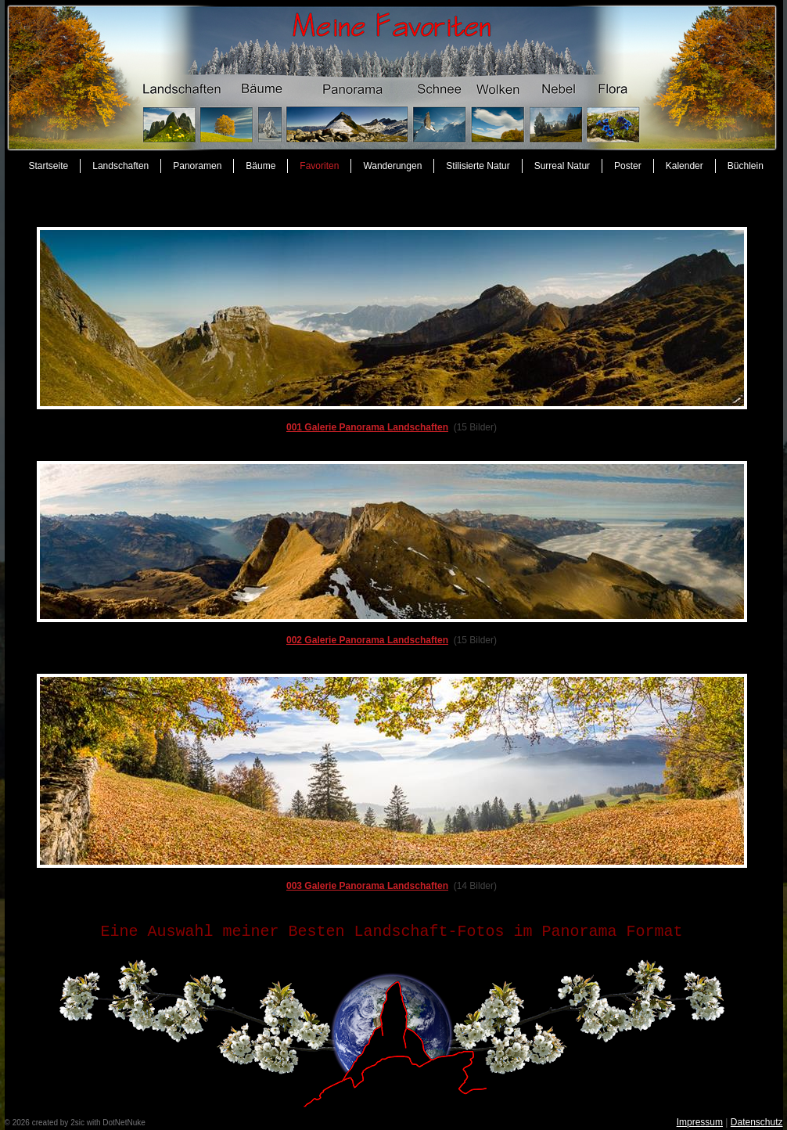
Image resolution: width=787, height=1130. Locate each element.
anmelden (164, 1122)
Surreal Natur (562, 165)
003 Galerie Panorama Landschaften (367, 885)
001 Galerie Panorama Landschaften (367, 427)
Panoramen (197, 165)
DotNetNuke (123, 1122)
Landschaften (120, 165)
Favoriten (319, 165)
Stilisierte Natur (477, 165)
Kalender (684, 165)
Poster (627, 165)
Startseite (49, 165)
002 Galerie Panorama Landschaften (367, 640)
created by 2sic (58, 1122)
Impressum (700, 1122)
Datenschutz (757, 1122)
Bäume (260, 165)
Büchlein (746, 165)
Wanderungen (392, 165)
